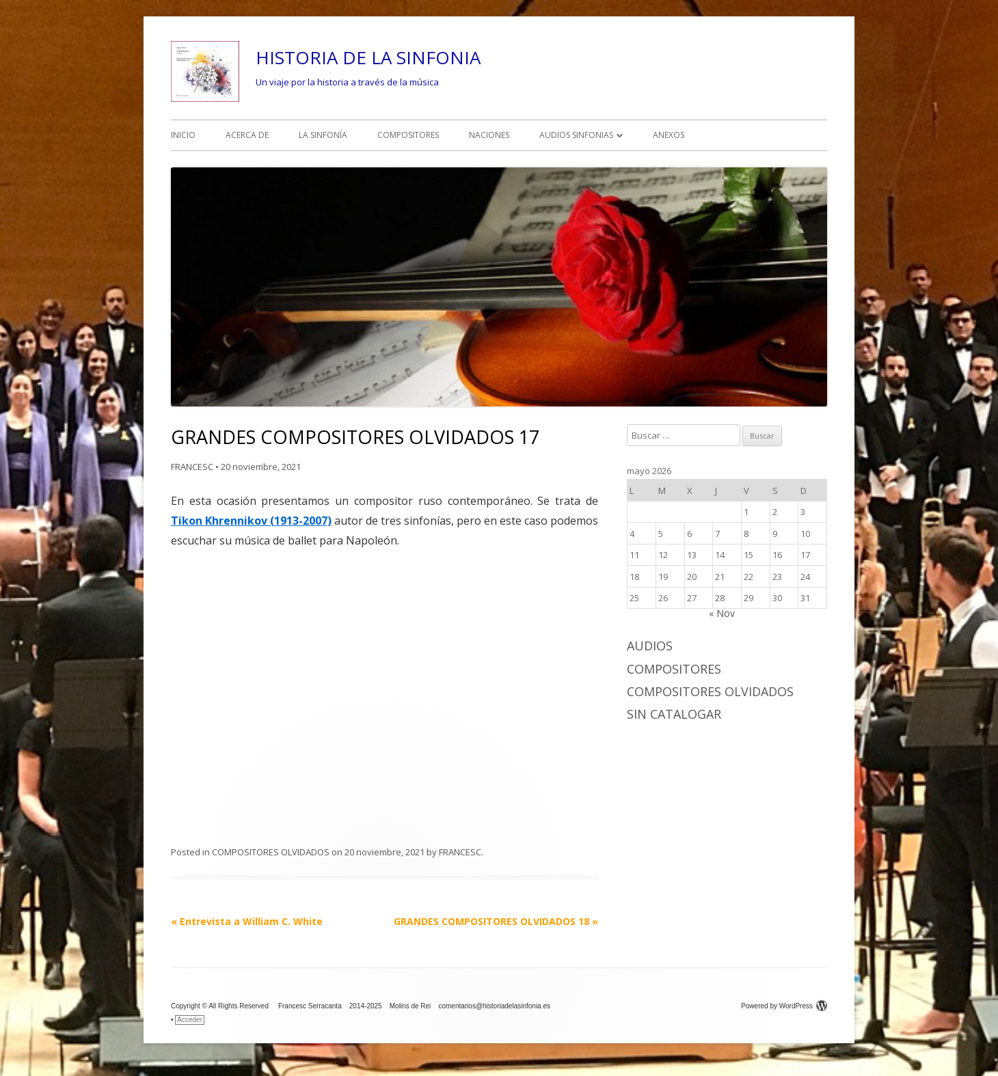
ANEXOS (668, 135)
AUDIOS (650, 645)
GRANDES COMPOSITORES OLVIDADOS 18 (496, 921)
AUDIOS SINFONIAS (576, 135)
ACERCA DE (247, 135)
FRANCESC (192, 466)
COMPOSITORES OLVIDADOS (270, 852)
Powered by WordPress (784, 1006)
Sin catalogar (674, 714)
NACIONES (489, 135)
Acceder (189, 1019)
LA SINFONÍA (323, 135)
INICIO (183, 135)
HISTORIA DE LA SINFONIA (368, 57)
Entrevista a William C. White (247, 921)
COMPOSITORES (408, 135)
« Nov (722, 613)
